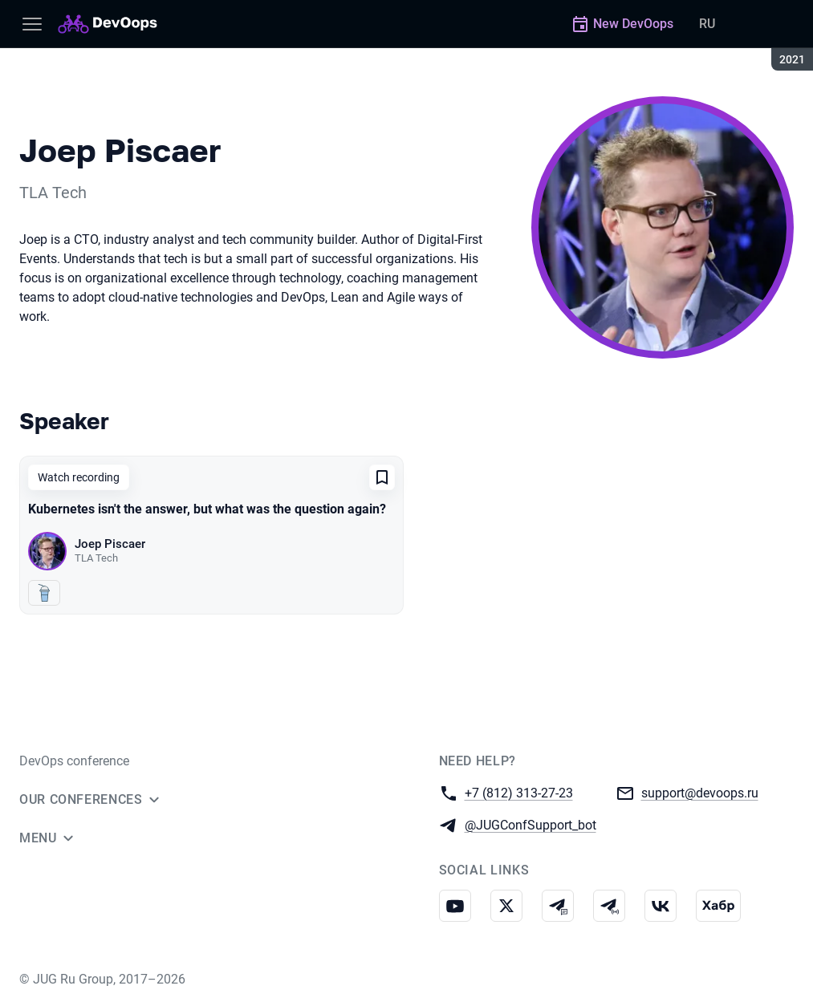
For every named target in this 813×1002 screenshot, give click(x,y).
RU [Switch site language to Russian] (707, 23)
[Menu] (32, 24)
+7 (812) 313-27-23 (519, 792)
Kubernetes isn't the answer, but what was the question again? (207, 509)
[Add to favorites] (382, 477)
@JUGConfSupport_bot (530, 824)
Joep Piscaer (110, 544)
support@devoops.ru (699, 792)
